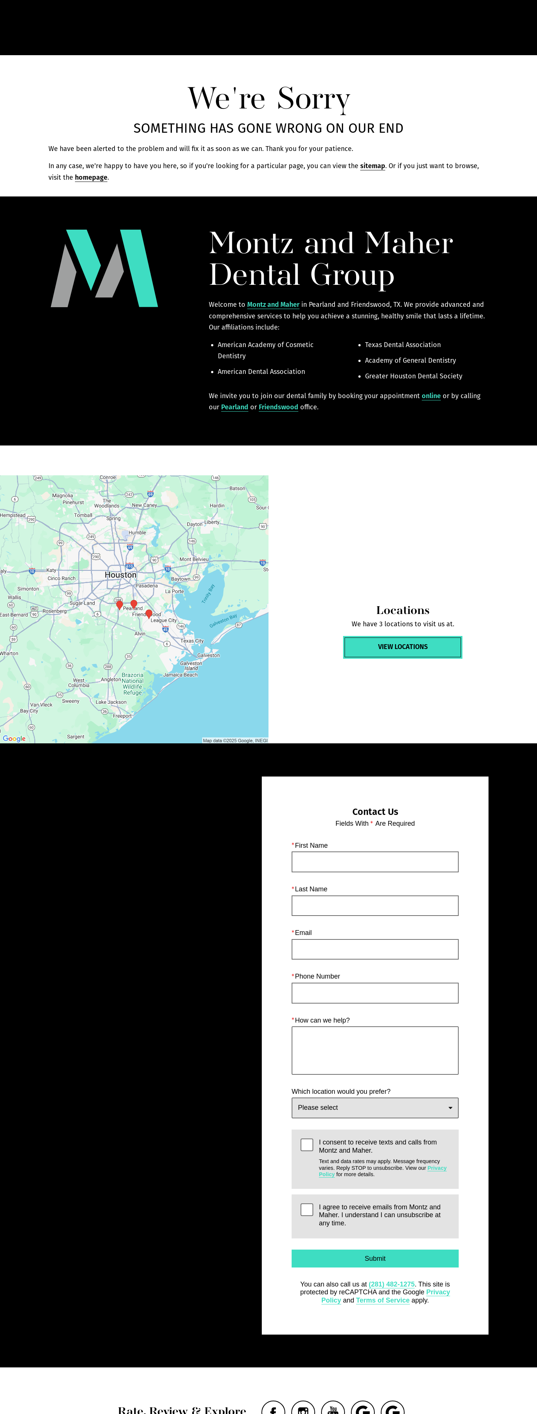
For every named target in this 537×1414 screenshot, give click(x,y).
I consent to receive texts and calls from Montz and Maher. (384, 1158)
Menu (472, 28)
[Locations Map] (134, 609)
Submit (375, 1258)
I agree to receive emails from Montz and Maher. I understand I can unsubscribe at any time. (379, 1215)
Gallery (306, 28)
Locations (386, 28)
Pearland (234, 407)
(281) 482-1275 (392, 1284)
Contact (429, 28)
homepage (91, 177)
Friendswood (278, 407)
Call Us (344, 28)
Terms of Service (383, 1300)
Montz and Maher (273, 304)
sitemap (372, 166)
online (431, 396)
